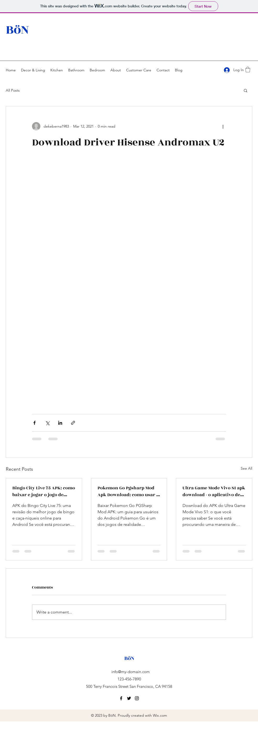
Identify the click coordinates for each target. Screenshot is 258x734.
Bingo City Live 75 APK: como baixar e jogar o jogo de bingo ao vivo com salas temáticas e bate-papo (43, 491)
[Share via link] (73, 422)
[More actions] (223, 126)
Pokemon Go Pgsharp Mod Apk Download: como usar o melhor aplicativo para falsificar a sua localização (128, 491)
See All (246, 468)
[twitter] (129, 698)
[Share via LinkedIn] (60, 422)
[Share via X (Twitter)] (47, 422)
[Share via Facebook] (34, 422)
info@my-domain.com (130, 671)
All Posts (13, 90)
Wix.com (160, 715)
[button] (247, 69)
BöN (17, 29)
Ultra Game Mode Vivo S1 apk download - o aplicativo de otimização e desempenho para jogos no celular (213, 491)
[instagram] (136, 698)
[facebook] (121, 698)
